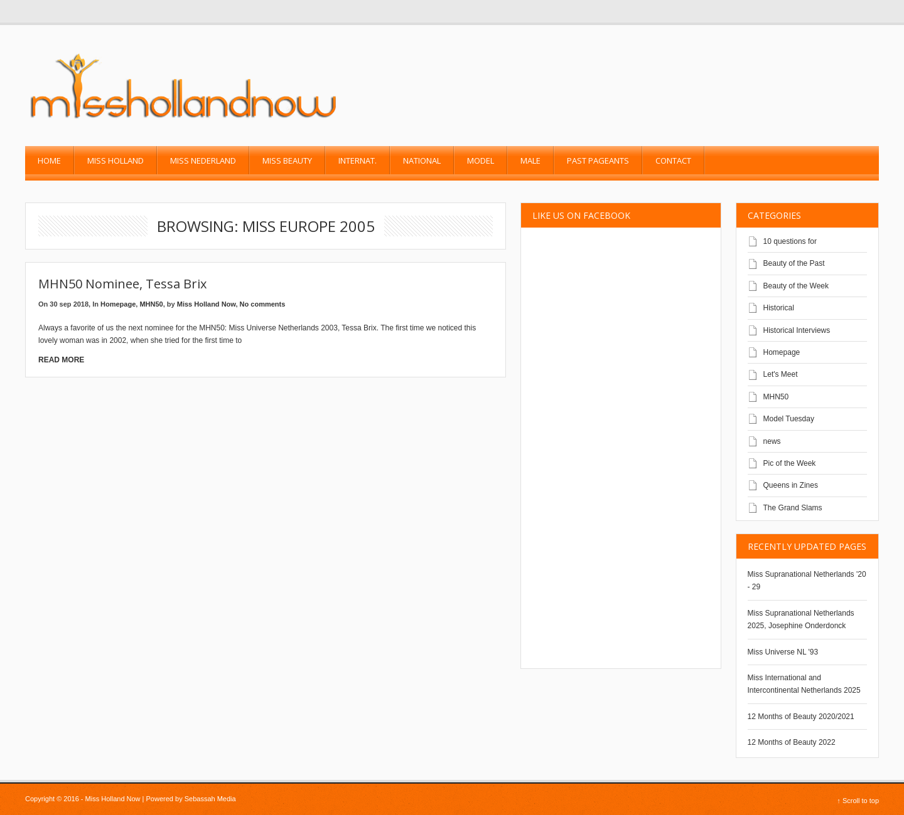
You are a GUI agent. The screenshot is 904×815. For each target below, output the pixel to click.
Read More (61, 359)
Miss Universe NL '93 (783, 652)
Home (49, 160)
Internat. (357, 160)
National (422, 160)
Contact (673, 160)
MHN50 (151, 304)
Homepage (118, 304)
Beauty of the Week (796, 285)
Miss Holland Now (206, 304)
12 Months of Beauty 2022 (792, 742)
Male (530, 160)
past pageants (598, 160)
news (772, 441)
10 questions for (790, 241)
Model (480, 160)
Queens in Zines (790, 485)
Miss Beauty (287, 160)
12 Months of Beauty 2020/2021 (801, 716)
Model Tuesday (788, 418)
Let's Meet (780, 374)
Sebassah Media (210, 798)
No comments (263, 304)
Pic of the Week (789, 463)
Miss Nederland (203, 160)
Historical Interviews (797, 330)
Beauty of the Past (794, 263)
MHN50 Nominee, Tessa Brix (122, 283)
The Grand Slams (792, 507)
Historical (778, 307)
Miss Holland (115, 160)
